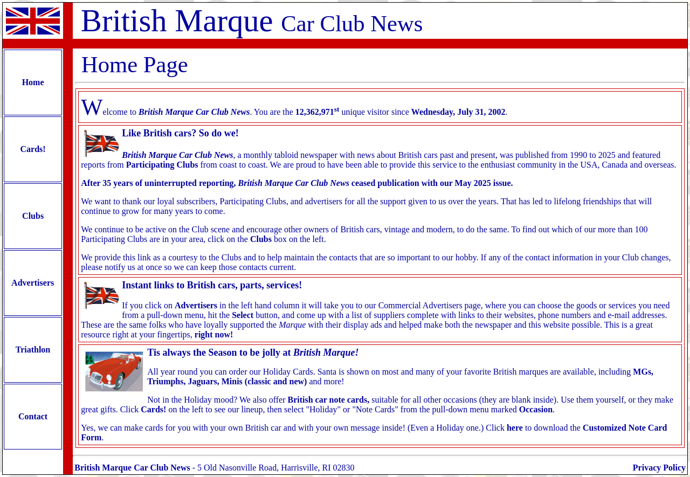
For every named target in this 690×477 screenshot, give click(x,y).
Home (33, 82)
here (515, 427)
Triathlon (32, 349)
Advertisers (32, 282)
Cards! (33, 149)
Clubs (33, 215)
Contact (33, 416)
